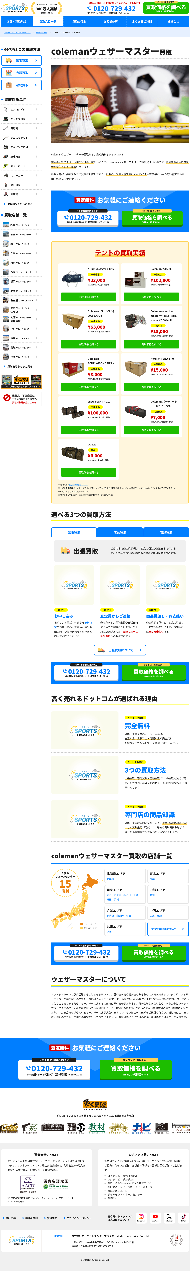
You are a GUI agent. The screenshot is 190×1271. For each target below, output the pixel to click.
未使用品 (158, 274)
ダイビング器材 (15, 147)
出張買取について (115, 650)
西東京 (117, 895)
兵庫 (128, 915)
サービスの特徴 (135, 717)
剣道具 (10, 194)
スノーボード (14, 166)
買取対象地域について (163, 929)
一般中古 (95, 274)
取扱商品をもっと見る (19, 204)
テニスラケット (15, 137)
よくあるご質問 (142, 21)
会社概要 (11, 1218)
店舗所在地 (31, 1218)
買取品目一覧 (47, 21)
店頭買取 (17, 73)
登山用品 (12, 184)
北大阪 (110, 915)
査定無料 (85, 200)
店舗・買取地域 (16, 21)
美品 (93, 450)
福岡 (109, 932)
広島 (152, 915)
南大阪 (120, 915)
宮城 (152, 879)
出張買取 (17, 60)
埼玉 (109, 899)
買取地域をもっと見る (19, 366)
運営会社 (173, 21)
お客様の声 (111, 21)
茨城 (116, 899)
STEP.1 (61, 609)
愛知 (152, 895)
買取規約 (52, 1218)
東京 (109, 895)
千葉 (135, 895)
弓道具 (10, 128)
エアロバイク (14, 109)
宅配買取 (17, 85)
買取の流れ (79, 21)
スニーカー (13, 175)
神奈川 (127, 895)
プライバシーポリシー (79, 1218)
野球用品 (12, 156)
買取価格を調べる (89, 297)
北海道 (110, 879)
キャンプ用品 (14, 118)
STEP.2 (107, 609)
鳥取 (159, 915)
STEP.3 (153, 609)
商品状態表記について (78, 484)
